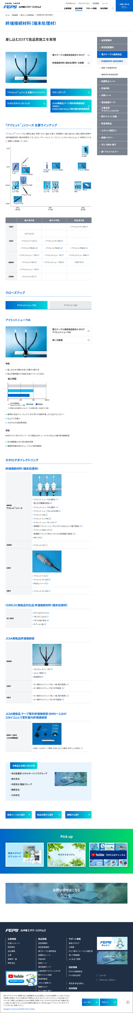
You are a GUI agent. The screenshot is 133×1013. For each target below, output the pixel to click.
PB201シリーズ (40, 583)
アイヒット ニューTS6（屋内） (45, 499)
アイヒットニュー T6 (53, 255)
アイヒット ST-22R (53, 240)
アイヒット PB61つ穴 (42, 529)
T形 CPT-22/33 (40, 616)
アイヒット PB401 (78, 247)
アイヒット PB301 (53, 247)
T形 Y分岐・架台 (40, 620)
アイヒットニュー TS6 (28, 255)
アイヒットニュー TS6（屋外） (45, 507)
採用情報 (96, 3)
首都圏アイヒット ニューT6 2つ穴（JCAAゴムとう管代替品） (57, 526)
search (113, 9)
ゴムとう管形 (39, 673)
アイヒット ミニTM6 (41, 518)
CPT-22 (28, 233)
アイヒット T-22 (28, 240)
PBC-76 (37, 537)
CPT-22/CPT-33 (40, 612)
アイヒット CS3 (28, 276)
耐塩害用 (37, 676)
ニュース (105, 3)
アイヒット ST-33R (78, 226)
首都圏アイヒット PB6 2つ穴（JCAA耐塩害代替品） (53, 533)
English (113, 3)
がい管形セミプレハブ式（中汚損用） (48, 688)
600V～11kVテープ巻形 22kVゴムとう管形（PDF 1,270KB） (57, 748)
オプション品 (39, 624)
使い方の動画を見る (42, 502)
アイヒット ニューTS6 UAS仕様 (46, 511)
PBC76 (78, 262)
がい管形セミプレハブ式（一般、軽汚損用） (50, 684)
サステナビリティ (84, 3)
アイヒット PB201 (28, 247)
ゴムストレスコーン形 (42, 669)
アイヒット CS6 (28, 262)
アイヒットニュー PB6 (78, 255)
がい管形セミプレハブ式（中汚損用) (47, 699)
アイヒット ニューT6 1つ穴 (44, 522)
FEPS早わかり (71, 3)
